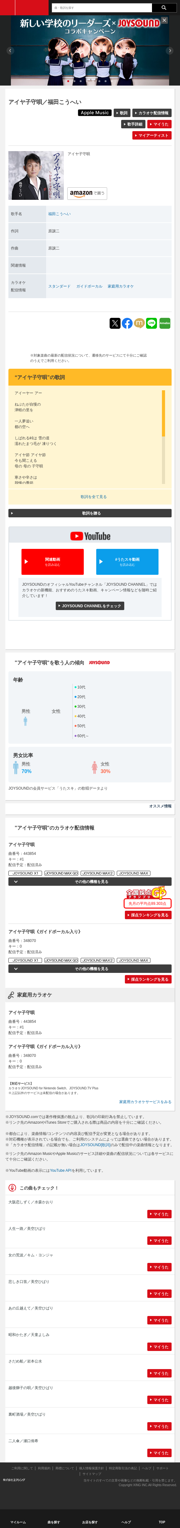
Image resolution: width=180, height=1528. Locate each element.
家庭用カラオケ (121, 286)
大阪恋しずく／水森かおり (30, 1202)
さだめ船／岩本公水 (25, 1361)
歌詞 (123, 113)
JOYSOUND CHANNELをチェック (91, 606)
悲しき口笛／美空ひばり (29, 1281)
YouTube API (60, 1170)
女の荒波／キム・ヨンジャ (30, 1255)
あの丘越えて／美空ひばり (30, 1308)
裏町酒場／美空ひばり (27, 1414)
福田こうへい (59, 214)
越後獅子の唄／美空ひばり (30, 1388)
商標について (64, 1468)
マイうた (161, 124)
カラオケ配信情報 (153, 113)
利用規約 (44, 1468)
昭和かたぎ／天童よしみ (29, 1335)
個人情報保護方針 (91, 1468)
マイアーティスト (153, 135)
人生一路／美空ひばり (27, 1228)
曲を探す (54, 1522)
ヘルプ (146, 1468)
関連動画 (52, 562)
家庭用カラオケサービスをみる (145, 1102)
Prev (10, 51)
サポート (162, 1468)
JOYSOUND (32, 7)
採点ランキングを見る (149, 915)
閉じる (164, 20)
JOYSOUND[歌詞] (95, 1145)
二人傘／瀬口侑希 (23, 1441)
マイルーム (18, 1522)
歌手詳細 (134, 124)
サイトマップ (92, 1474)
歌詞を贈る (91, 513)
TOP (162, 1522)
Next (169, 51)
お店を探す (90, 1522)
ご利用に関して (22, 1468)
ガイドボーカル (89, 286)
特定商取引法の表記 (123, 1468)
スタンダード (59, 286)
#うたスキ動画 (127, 562)
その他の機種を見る (91, 882)
